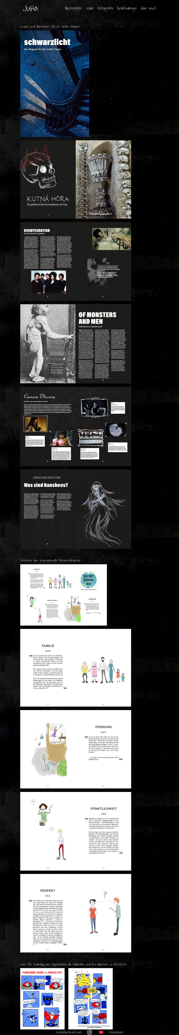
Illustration (73, 8)
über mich (148, 8)
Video (90, 8)
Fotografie (105, 8)
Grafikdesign (127, 8)
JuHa (30, 8)
